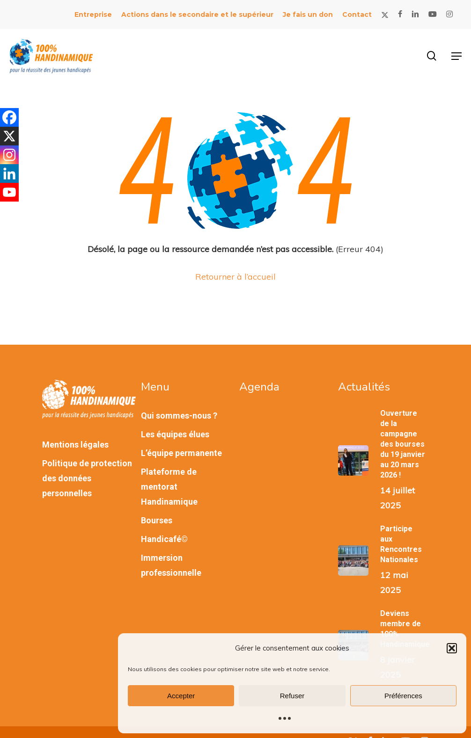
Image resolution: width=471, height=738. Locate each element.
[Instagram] (9, 154)
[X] (9, 136)
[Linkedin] (9, 173)
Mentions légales (75, 444)
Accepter (181, 696)
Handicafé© (164, 539)
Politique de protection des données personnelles (87, 478)
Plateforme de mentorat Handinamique (169, 486)
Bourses (156, 520)
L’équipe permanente (181, 453)
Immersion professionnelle (171, 565)
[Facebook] (9, 117)
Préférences (403, 696)
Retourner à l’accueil (235, 276)
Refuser (292, 696)
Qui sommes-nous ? (179, 415)
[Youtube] (9, 192)
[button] (451, 648)
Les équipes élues (175, 434)
